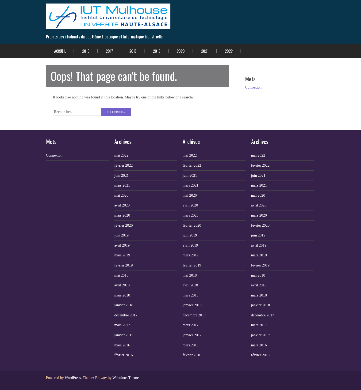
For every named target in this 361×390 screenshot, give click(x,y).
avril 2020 (122, 205)
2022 (229, 51)
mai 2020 (121, 195)
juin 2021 (121, 175)
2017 (109, 51)
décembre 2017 (125, 315)
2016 (85, 51)
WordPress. (73, 378)
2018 (133, 51)
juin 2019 (121, 235)
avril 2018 (122, 285)
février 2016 (123, 355)
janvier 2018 (123, 305)
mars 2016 (122, 345)
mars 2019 (122, 255)
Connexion (253, 87)
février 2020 (123, 225)
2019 (156, 51)
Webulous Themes (126, 378)
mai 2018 (121, 275)
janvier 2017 (123, 335)
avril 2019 (122, 245)
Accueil (60, 51)
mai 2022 (121, 155)
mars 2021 (122, 185)
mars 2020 (122, 215)
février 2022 (123, 165)
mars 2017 (122, 325)
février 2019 (123, 265)
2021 (204, 51)
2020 (181, 51)
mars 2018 (122, 295)
